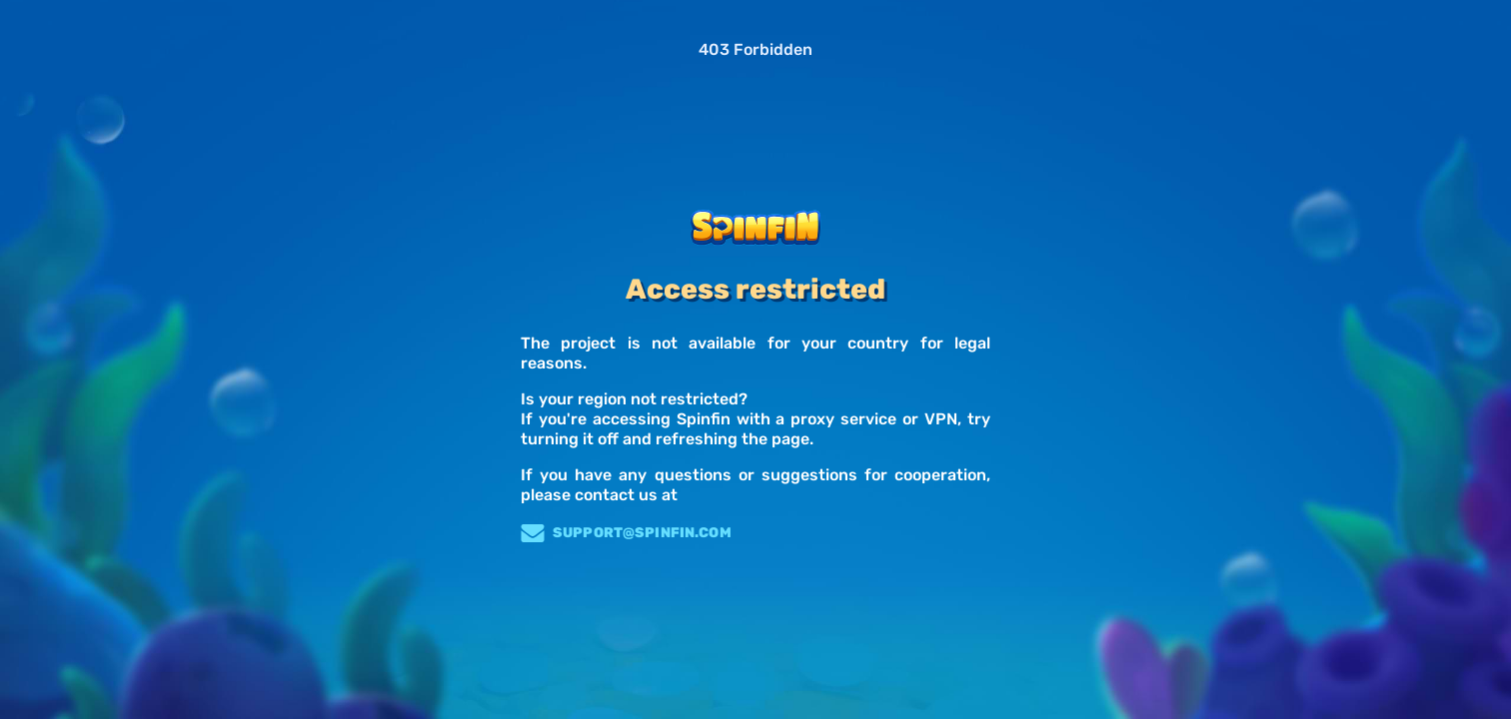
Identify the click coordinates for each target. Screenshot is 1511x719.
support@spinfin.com (626, 533)
